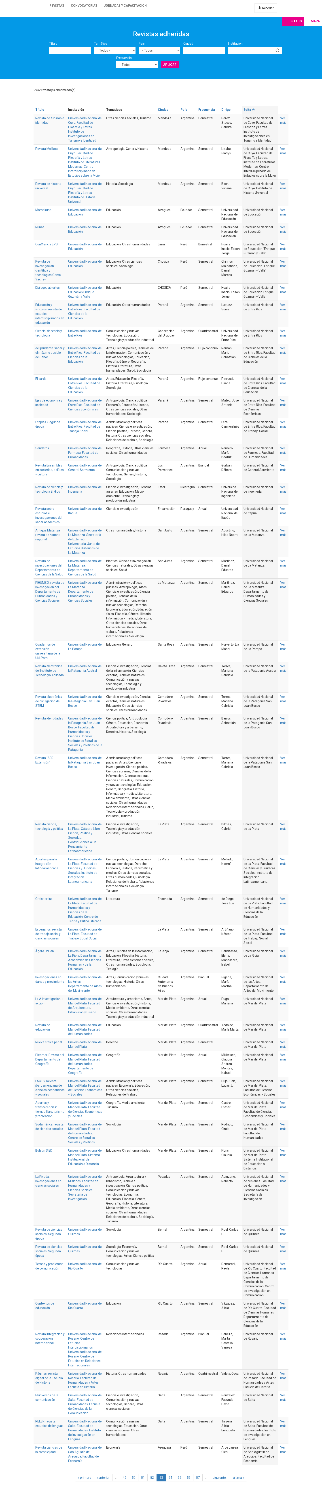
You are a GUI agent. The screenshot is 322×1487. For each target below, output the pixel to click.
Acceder (266, 8)
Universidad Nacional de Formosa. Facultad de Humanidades (85, 452)
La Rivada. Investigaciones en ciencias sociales (48, 1181)
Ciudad (188, 43)
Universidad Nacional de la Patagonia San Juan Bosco (85, 701)
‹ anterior (103, 1477)
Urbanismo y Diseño (82, 1012)
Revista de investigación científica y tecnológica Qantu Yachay (48, 270)
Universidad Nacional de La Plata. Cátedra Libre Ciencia (85, 828)
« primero (84, 1477)
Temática (100, 43)
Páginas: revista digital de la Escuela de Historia (49, 1378)
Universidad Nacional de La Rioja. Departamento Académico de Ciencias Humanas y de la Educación (85, 960)
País (142, 43)
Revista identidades (49, 718)
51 (143, 1477)
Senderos (42, 448)
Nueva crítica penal (48, 1042)
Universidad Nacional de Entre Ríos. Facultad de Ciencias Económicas (85, 405)
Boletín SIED (43, 1150)
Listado (295, 21)
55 (179, 1477)
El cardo (41, 379)
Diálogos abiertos (47, 287)
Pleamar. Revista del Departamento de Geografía (49, 1059)
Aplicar (169, 65)
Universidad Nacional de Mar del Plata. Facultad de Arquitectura (85, 1003)
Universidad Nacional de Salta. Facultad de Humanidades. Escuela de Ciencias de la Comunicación (85, 1404)
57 (198, 1477)
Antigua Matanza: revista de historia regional (48, 535)
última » (238, 1477)
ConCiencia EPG (46, 244)
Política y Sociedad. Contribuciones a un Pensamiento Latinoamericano (82, 842)
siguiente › (220, 1477)
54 (170, 1477)
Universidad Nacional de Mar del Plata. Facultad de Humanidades (85, 1029)
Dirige (226, 109)
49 (124, 1477)
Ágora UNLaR (44, 951)
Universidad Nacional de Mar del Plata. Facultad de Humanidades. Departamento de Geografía (85, 1064)
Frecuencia (124, 58)
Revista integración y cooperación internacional (50, 1338)
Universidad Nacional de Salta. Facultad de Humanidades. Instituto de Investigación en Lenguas (85, 1430)
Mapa (315, 21)
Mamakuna (43, 210)
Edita (249, 109)
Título (53, 43)
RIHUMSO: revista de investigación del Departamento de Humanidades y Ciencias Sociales (49, 591)
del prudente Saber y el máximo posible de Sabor (50, 352)
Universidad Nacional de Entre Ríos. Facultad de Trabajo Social (85, 426)
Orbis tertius (44, 899)
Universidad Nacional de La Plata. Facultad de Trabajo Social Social (85, 934)
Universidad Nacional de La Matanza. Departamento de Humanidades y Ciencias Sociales (85, 591)
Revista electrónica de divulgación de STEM (48, 701)
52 (152, 1477)
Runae (39, 227)
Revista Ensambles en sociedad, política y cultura (49, 470)
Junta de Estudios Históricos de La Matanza (84, 548)
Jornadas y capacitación (125, 5)
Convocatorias (84, 5)
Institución (235, 43)
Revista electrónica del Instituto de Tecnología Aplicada (49, 670)
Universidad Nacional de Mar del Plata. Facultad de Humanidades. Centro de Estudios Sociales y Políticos (85, 1133)
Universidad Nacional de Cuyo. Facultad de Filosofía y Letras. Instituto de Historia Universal (85, 192)
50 (134, 1477)
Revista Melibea (46, 149)
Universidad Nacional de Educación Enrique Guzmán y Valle (85, 292)
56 (189, 1477)
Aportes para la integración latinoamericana (46, 863)
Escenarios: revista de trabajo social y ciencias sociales (48, 934)
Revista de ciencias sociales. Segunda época (48, 1234)
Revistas (56, 5)
